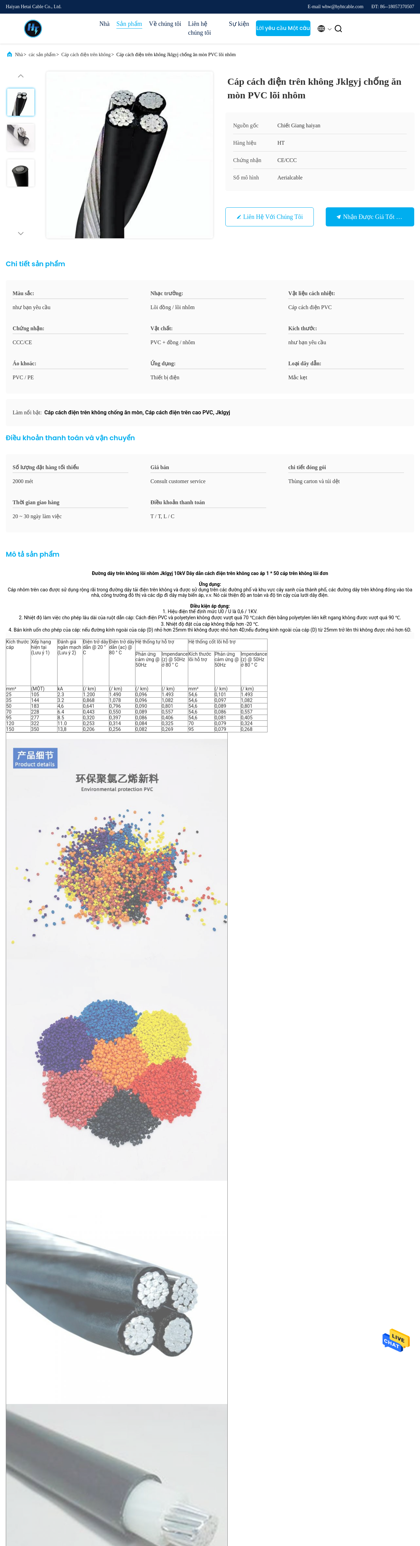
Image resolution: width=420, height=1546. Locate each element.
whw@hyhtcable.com (42, 1230)
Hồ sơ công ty (225, 1402)
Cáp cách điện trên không (86, 54)
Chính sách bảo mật (61, 1511)
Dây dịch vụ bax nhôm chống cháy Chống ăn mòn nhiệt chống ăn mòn (349, 1082)
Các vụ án (276, 1402)
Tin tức (273, 1415)
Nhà (104, 23)
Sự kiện (239, 23)
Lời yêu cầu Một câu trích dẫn (283, 30)
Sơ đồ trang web (228, 1439)
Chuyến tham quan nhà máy (232, 1416)
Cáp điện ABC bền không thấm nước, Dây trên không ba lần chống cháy (163, 1082)
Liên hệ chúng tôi (199, 28)
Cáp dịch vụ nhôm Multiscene (147, 892)
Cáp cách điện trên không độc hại (69, 892)
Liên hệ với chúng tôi (273, 216)
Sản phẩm (129, 23)
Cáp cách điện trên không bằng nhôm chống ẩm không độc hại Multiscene (70, 1082)
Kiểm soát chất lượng (232, 1428)
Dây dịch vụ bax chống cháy (219, 892)
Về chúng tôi (165, 23)
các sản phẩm (42, 54)
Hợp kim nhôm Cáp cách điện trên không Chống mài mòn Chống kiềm (256, 1082)
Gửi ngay (257, 1286)
